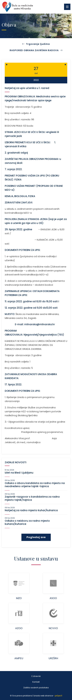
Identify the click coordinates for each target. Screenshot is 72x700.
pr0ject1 (58, 695)
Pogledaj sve (36, 537)
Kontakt (36, 682)
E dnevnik (36, 676)
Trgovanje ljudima (38, 44)
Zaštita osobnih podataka (36, 687)
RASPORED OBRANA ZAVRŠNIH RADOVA (36, 50)
